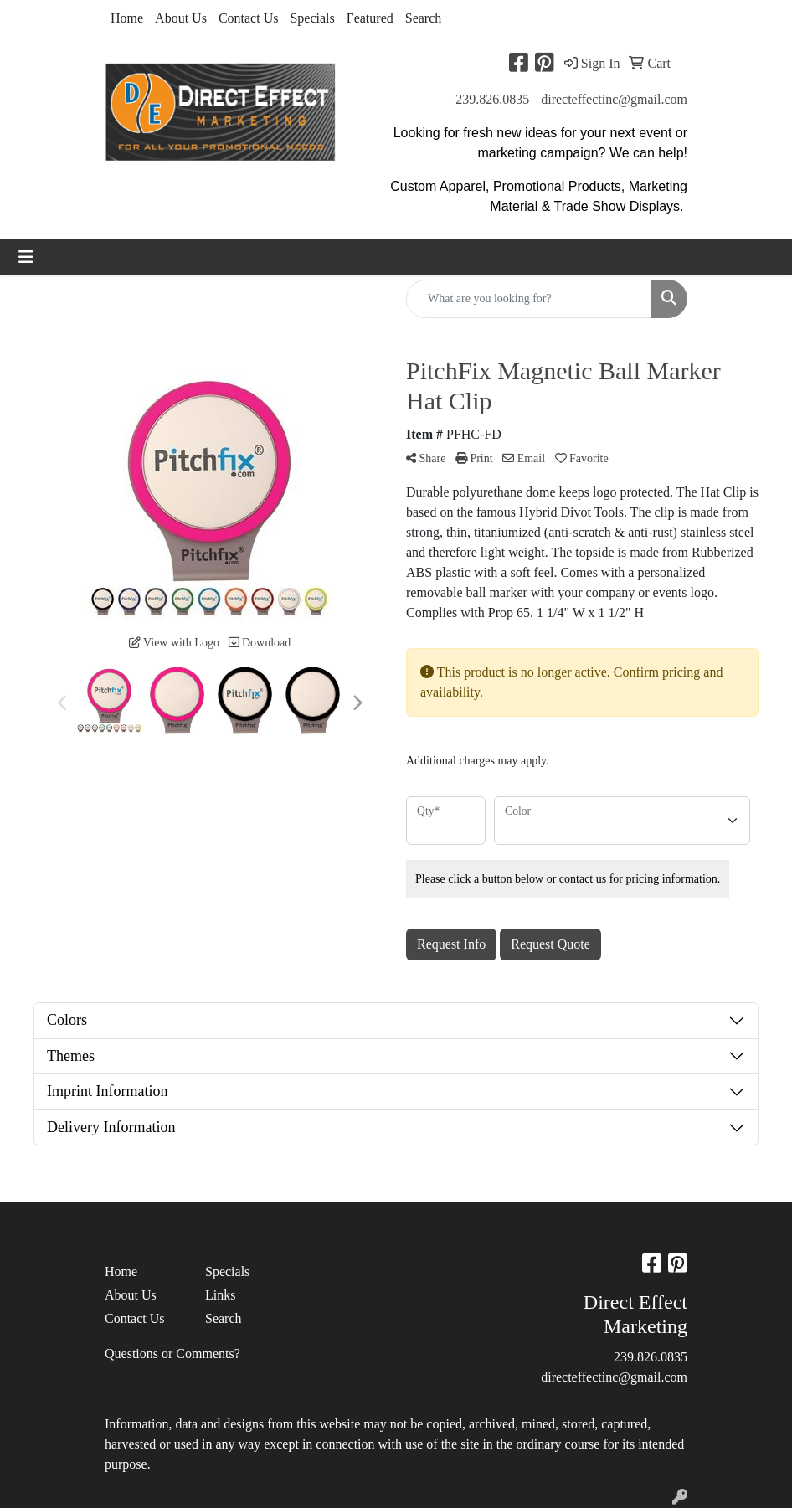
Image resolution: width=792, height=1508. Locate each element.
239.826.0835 (492, 99)
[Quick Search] (529, 299)
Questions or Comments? (172, 1353)
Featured (370, 18)
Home (127, 18)
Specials (312, 18)
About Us (181, 18)
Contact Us (249, 18)
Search (423, 18)
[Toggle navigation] (26, 257)
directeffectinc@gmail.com (614, 99)
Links (220, 1295)
